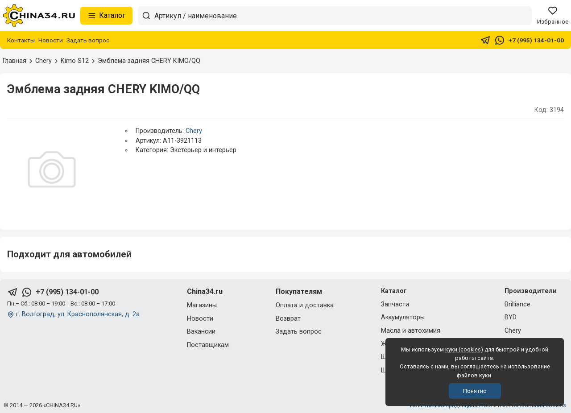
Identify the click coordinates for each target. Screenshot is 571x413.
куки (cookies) (464, 349)
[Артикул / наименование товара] (342, 16)
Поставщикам (208, 345)
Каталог (106, 15)
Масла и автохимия (410, 331)
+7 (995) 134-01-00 (536, 40)
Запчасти (395, 304)
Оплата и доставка (305, 305)
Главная (14, 61)
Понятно (475, 391)
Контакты (21, 40)
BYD (511, 317)
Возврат (288, 318)
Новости (50, 40)
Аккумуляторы (403, 317)
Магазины (202, 305)
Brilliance (517, 304)
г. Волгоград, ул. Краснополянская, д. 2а (78, 314)
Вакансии (201, 331)
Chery (194, 131)
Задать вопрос (87, 40)
